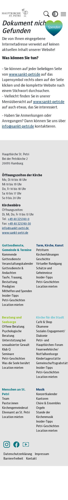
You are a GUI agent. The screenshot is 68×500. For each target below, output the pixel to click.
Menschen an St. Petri (13, 392)
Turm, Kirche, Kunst (50, 245)
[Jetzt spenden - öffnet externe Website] (54, 28)
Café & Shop (44, 322)
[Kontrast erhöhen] (55, 14)
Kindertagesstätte (48, 358)
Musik (40, 389)
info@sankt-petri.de (18, 126)
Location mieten (12, 304)
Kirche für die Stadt (50, 317)
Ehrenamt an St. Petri (16, 412)
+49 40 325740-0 (18, 219)
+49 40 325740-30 (19, 223)
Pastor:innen (10, 403)
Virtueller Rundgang (49, 263)
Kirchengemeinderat (15, 407)
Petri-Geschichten (13, 300)
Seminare (8, 354)
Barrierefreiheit (13, 458)
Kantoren (42, 398)
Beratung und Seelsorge (12, 320)
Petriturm (42, 250)
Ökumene (42, 326)
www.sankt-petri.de (24, 74)
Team (5, 398)
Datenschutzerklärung (17, 454)
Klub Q (6, 349)
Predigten (8, 286)
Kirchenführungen (47, 254)
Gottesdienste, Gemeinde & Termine (16, 248)
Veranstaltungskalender (17, 263)
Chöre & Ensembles (48, 403)
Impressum (42, 454)
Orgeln (40, 407)
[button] (46, 14)
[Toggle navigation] (63, 14)
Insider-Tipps (10, 295)
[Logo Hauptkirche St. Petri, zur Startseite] (15, 12)
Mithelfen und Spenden (17, 291)
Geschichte (43, 259)
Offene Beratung (13, 326)
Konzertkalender (46, 394)
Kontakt (31, 458)
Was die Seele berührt (16, 363)
